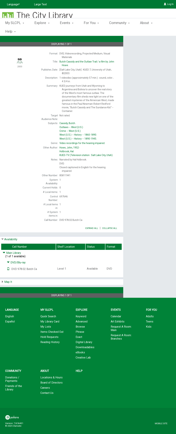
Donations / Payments (12, 388)
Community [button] (119, 31)
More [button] (146, 31)
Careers (45, 397)
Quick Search (48, 326)
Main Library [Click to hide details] (12, 262)
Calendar (116, 326)
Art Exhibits (117, 331)
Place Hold (142, 41)
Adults (150, 326)
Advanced (81, 331)
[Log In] (165, 4)
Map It (8, 291)
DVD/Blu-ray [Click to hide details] (16, 272)
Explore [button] (41, 31)
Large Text (40, 4)
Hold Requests (49, 346)
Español (10, 331)
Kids (148, 336)
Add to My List (149, 48)
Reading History (50, 351)
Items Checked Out (51, 341)
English (9, 326)
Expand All (91, 237)
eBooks (80, 362)
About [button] (44, 380)
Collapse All (109, 237)
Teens (149, 331)
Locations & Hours (51, 387)
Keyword (81, 326)
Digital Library (84, 351)
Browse (80, 336)
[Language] (12, 4)
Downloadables (85, 356)
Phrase (80, 341)
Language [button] (12, 319)
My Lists (45, 336)
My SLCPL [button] (14, 31)
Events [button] (66, 31)
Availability (10, 249)
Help (79, 380)
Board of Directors (51, 392)
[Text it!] (8, 278)
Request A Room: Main (121, 338)
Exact (79, 346)
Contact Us (46, 402)
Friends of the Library (13, 397)
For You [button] (91, 31)
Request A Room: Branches (121, 346)
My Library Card (49, 331)
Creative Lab (83, 367)
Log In (170, 4)
